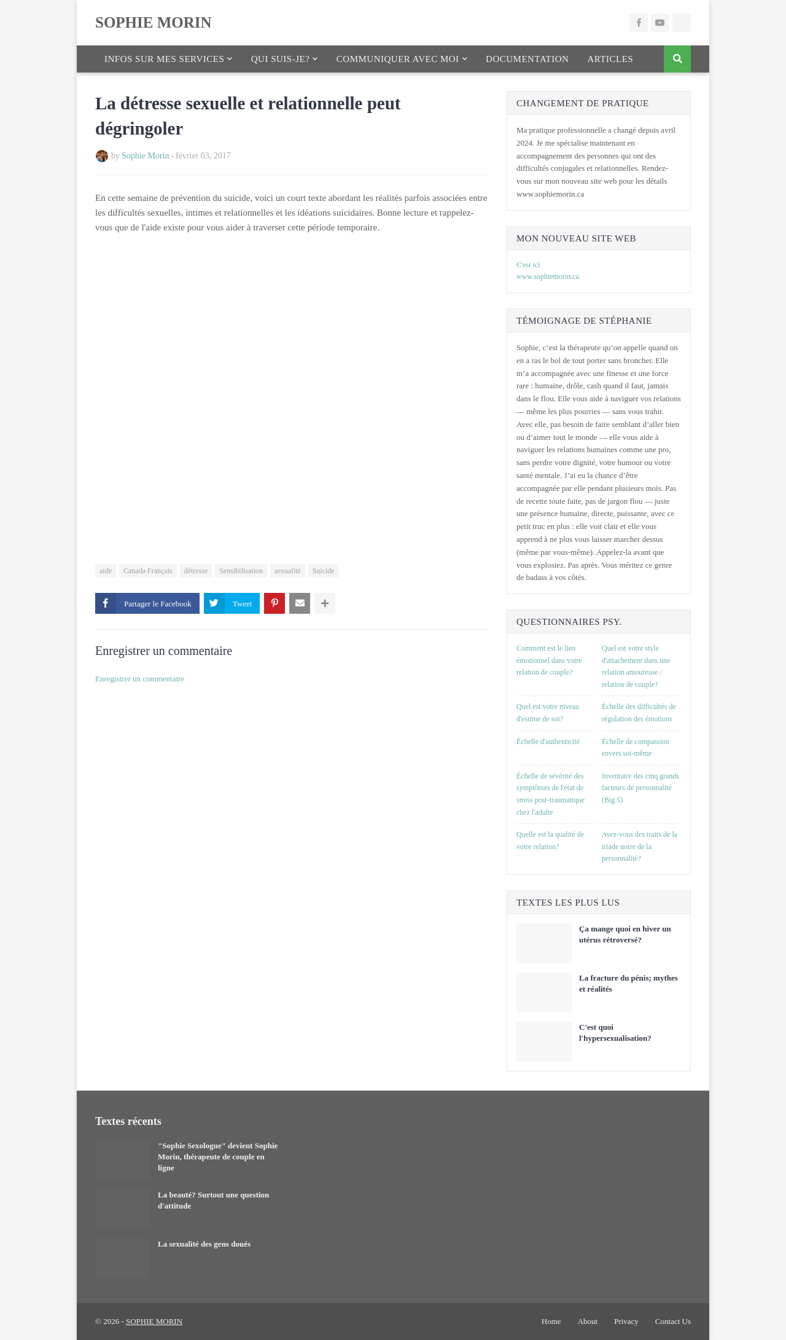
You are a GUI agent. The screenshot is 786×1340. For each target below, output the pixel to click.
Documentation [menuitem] (527, 59)
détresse (196, 570)
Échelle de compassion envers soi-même (635, 747)
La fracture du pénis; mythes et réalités (628, 983)
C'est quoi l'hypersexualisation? (615, 1032)
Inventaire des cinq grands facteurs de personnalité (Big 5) (640, 788)
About (588, 1321)
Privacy (626, 1321)
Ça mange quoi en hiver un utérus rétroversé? (625, 934)
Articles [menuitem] (610, 59)
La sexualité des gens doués (204, 1243)
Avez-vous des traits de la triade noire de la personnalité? (639, 846)
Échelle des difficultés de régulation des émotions (639, 712)
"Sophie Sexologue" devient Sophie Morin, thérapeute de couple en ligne (218, 1156)
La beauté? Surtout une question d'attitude (213, 1200)
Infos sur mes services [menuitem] (164, 59)
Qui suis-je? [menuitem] (280, 59)
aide (105, 570)
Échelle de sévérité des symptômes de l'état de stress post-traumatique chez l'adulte (550, 794)
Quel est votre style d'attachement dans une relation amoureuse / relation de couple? (636, 666)
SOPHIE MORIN (153, 22)
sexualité (287, 570)
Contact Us (673, 1321)
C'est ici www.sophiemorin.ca (547, 271)
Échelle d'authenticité (548, 741)
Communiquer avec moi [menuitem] (398, 59)
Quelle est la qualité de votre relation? (550, 840)
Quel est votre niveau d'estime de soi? (547, 712)
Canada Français (148, 570)
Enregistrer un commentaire (139, 678)
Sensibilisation (241, 570)
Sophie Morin (145, 155)
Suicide (324, 570)
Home (551, 1321)
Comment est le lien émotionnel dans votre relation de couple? (549, 660)
